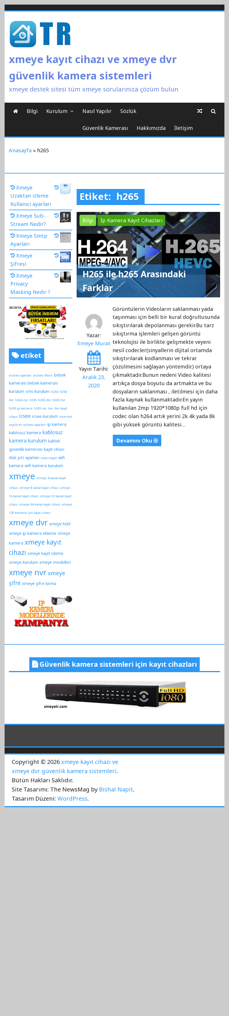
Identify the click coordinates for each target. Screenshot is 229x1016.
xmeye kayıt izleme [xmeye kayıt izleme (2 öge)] (45, 553)
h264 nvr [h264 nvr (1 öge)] (21, 400)
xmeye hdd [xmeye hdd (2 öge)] (59, 523)
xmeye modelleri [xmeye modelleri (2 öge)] (55, 562)
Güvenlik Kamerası (105, 127)
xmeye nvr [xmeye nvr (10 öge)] (27, 572)
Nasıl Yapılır (97, 111)
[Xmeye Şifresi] (62, 258)
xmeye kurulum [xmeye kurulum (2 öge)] (23, 562)
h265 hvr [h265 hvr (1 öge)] (59, 400)
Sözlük (128, 111)
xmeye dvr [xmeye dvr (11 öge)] (28, 522)
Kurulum (56, 111)
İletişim (183, 127)
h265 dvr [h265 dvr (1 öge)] (44, 400)
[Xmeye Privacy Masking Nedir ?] (62, 278)
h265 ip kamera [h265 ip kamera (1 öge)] (20, 408)
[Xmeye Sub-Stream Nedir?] (62, 218)
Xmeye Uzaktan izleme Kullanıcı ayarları (30, 196)
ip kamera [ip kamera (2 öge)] (56, 424)
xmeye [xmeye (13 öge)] (22, 476)
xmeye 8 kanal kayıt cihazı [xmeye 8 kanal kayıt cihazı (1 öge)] (39, 488)
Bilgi (32, 111)
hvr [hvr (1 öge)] (50, 408)
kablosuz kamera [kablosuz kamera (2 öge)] (25, 432)
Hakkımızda (151, 127)
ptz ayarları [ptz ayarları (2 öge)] (28, 457)
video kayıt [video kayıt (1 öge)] (49, 458)
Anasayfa (20, 150)
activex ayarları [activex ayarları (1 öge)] (20, 375)
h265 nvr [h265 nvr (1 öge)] (40, 408)
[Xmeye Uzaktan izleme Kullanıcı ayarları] (62, 190)
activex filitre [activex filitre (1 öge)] (43, 375)
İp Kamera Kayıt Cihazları (131, 220)
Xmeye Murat (93, 343)
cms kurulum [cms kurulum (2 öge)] (38, 391)
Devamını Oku (137, 440)
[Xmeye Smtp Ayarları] (62, 238)
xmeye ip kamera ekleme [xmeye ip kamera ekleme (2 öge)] (32, 533)
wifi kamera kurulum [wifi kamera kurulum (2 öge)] (44, 465)
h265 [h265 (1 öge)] (33, 400)
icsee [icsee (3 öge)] (25, 416)
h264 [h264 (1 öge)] (54, 392)
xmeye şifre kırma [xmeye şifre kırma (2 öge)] (39, 583)
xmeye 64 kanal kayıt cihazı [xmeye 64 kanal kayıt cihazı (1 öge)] (39, 504)
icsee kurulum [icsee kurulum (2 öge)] (45, 416)
